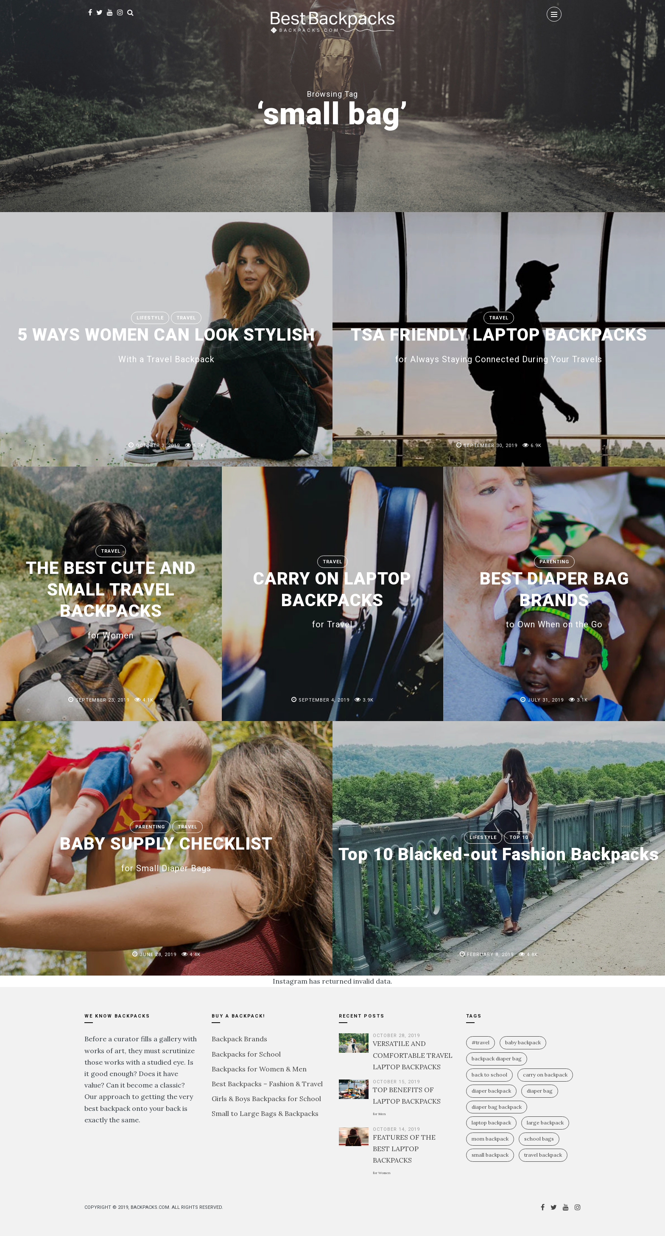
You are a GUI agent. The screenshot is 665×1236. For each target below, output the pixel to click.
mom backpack (490, 1138)
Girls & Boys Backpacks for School (266, 1098)
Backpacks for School (246, 1054)
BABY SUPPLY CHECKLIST (166, 853)
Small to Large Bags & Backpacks (265, 1113)
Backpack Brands (239, 1039)
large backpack (545, 1122)
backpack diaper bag (497, 1058)
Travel (186, 318)
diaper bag (540, 1091)
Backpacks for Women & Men (259, 1069)
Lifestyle (150, 318)
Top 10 (518, 827)
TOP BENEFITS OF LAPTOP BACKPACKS (407, 1100)
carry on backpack (545, 1074)
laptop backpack (491, 1122)
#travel (480, 1042)
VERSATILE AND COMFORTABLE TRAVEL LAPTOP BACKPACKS (413, 1055)
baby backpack (523, 1042)
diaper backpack (491, 1091)
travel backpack (543, 1155)
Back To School (489, 1074)
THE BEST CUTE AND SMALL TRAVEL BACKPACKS (110, 598)
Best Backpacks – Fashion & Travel (267, 1083)
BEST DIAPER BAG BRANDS (554, 598)
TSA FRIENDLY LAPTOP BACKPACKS (499, 344)
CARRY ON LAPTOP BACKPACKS (332, 598)
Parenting (554, 562)
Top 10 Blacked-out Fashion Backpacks (499, 854)
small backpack (490, 1155)
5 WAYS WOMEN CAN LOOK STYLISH (166, 344)
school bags (539, 1138)
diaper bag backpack (497, 1107)
